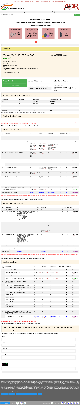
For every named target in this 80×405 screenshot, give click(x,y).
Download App (46, 403)
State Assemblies (17, 12)
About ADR (67, 12)
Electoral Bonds (43, 12)
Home (2, 12)
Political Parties (34, 12)
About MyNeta (75, 12)
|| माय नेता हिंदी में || (53, 12)
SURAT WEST (22, 44)
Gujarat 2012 (10, 44)
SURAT (16, 44)
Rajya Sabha (26, 12)
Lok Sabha (8, 12)
